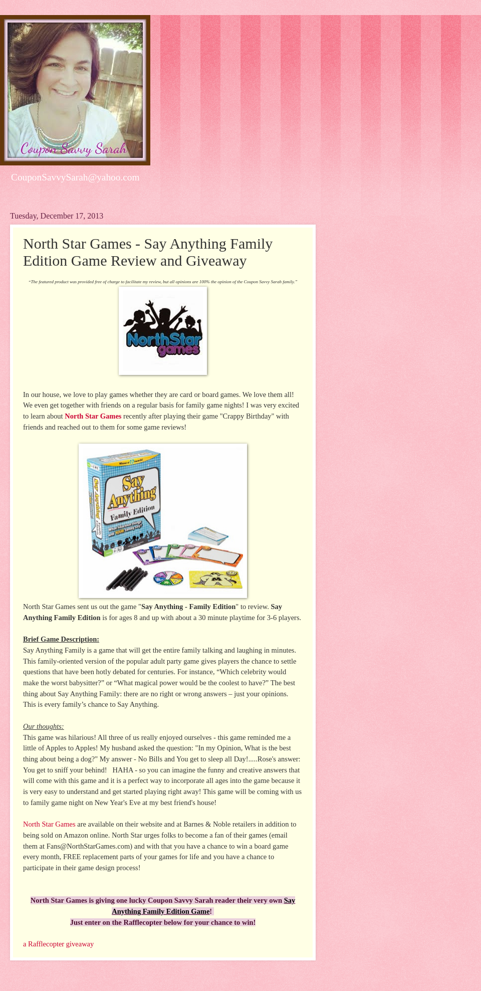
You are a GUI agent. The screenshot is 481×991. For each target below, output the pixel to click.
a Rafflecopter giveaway (58, 944)
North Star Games (93, 416)
